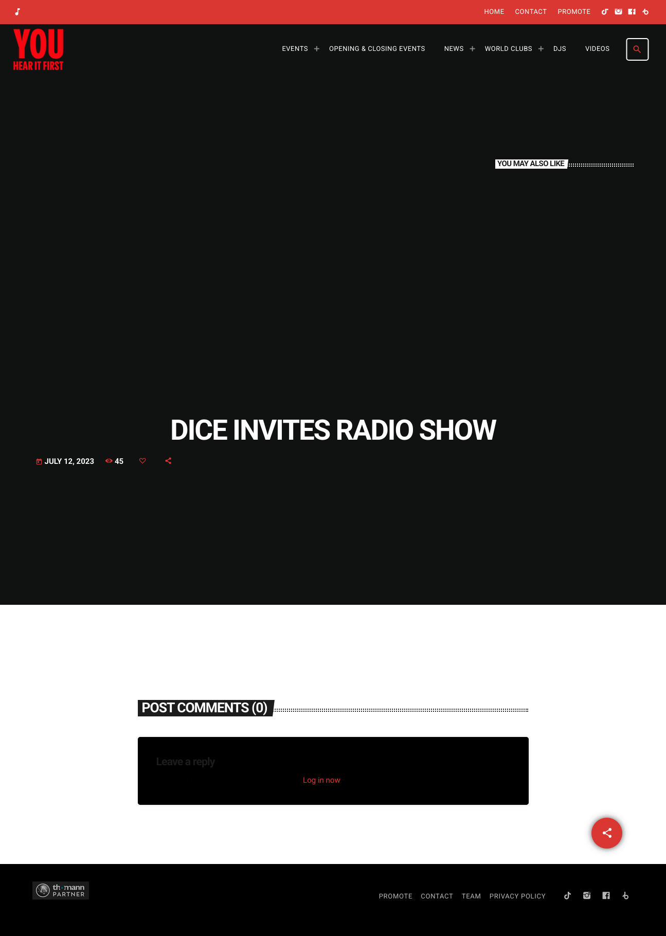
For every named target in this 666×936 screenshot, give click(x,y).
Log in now (321, 780)
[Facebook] (632, 12)
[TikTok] (605, 12)
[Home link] (38, 49)
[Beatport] (645, 12)
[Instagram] (619, 12)
